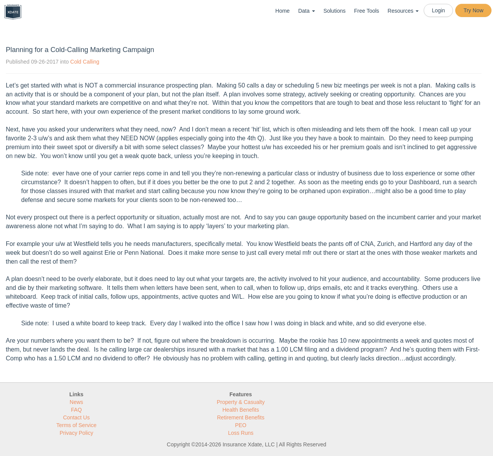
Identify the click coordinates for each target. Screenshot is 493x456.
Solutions (335, 11)
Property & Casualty (241, 402)
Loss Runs (240, 433)
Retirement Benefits (241, 417)
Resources (403, 11)
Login (438, 10)
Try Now (473, 10)
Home (282, 11)
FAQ (76, 410)
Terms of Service (76, 425)
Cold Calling (84, 62)
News (76, 402)
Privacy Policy (76, 433)
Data (306, 11)
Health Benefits (241, 410)
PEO (240, 425)
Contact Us (76, 417)
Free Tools (366, 11)
